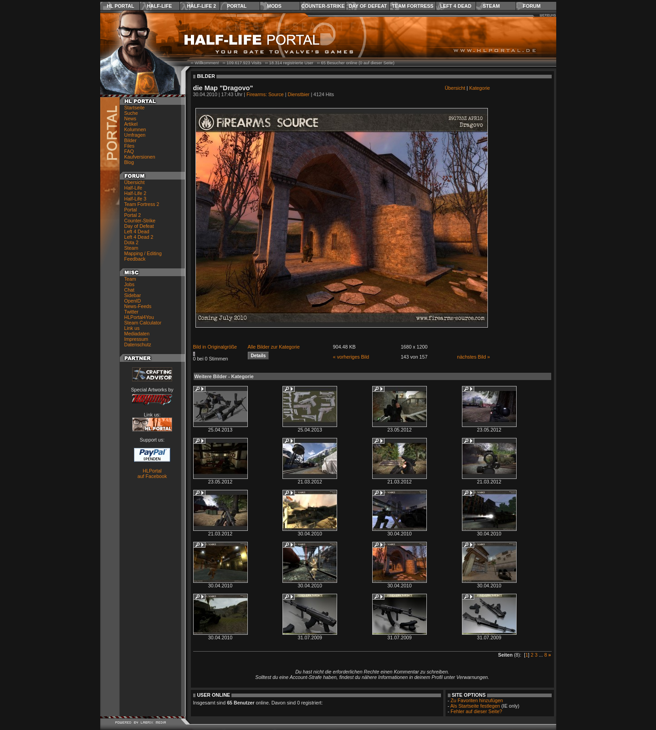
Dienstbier (298, 94)
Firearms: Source (265, 94)
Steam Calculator (143, 322)
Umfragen (135, 135)
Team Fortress (412, 6)
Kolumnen (135, 129)
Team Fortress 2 (141, 204)
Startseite (134, 107)
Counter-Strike (322, 6)
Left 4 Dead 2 (139, 237)
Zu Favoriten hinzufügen (477, 700)
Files (129, 146)
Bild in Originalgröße (215, 347)
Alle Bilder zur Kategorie (274, 347)
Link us (132, 328)
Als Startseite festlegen (475, 706)
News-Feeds (138, 306)
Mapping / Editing (143, 253)
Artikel (131, 124)
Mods (274, 6)
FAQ (129, 151)
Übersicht (134, 182)
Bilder (130, 140)
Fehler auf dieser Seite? (476, 711)
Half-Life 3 (135, 198)
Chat (129, 290)
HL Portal (120, 6)
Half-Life (159, 6)
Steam (491, 6)
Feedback (135, 259)
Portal (236, 6)
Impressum (136, 339)
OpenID (132, 300)
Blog (129, 162)
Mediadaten (137, 333)
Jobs (129, 284)
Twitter (131, 311)
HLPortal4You (139, 317)
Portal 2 (132, 215)
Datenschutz (137, 344)
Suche (131, 113)
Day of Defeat (367, 6)
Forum (532, 6)
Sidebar (132, 295)
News (130, 118)
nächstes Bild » (473, 357)
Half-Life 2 (201, 6)
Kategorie (479, 88)
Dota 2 (131, 242)
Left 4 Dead (456, 6)
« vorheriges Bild (351, 357)
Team (130, 279)
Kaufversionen (139, 156)
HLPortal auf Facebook (152, 473)
